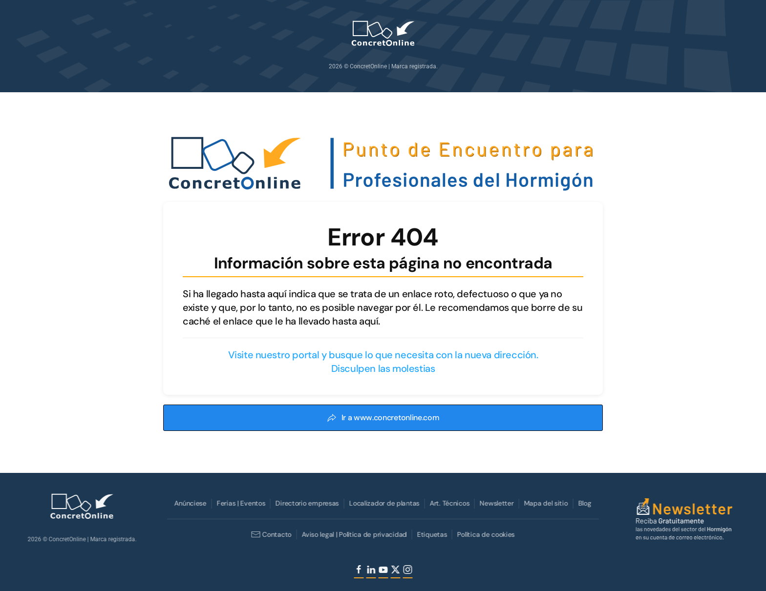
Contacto (270, 534)
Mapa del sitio (545, 503)
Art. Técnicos (448, 503)
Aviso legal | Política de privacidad (353, 534)
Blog (584, 503)
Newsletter (495, 503)
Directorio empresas (306, 503)
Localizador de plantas (383, 503)
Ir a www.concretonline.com (383, 417)
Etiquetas (431, 534)
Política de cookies (485, 534)
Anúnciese (189, 503)
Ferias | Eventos (240, 503)
